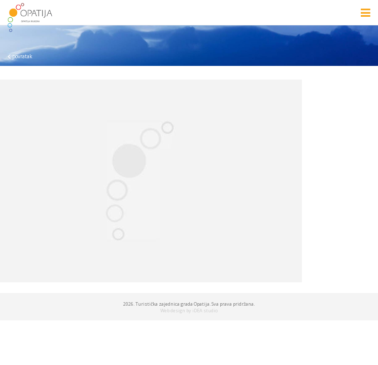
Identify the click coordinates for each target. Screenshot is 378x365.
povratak (20, 56)
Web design (172, 310)
